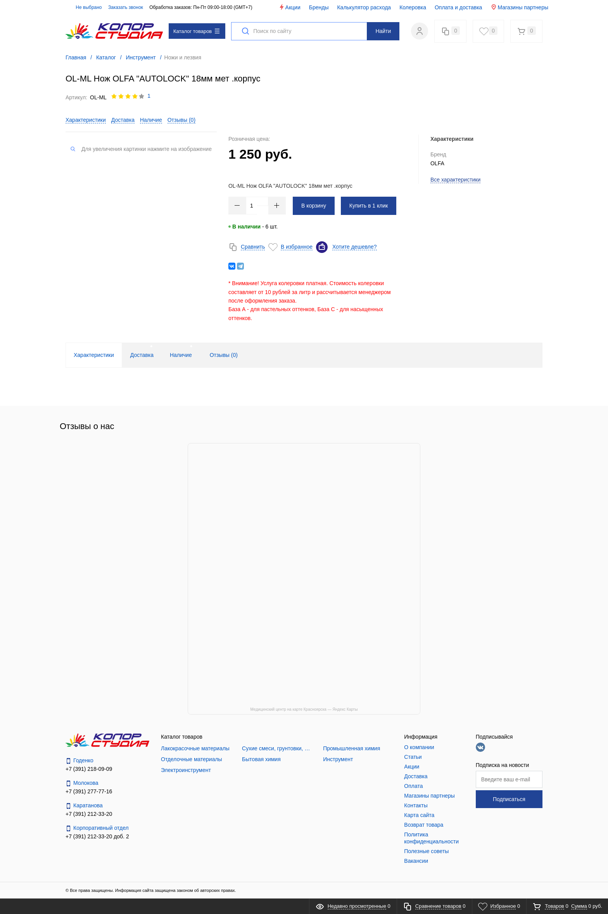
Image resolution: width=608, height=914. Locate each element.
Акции (289, 7)
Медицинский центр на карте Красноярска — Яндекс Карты (304, 709)
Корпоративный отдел (97, 828)
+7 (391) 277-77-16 (89, 791)
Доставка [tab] (142, 355)
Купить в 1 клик (368, 206)
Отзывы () (181, 120)
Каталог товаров (196, 31)
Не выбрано (84, 7)
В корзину (313, 206)
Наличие (151, 120)
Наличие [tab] (181, 355)
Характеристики (86, 120)
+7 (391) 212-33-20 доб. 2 (97, 836)
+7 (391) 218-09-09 (89, 769)
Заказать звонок (125, 7)
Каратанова (84, 805)
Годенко (79, 760)
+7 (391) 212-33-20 (89, 814)
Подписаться (509, 799)
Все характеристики (455, 180)
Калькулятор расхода (364, 7)
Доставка (123, 120)
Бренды (319, 7)
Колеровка (412, 7)
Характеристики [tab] (94, 355)
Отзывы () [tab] (224, 355)
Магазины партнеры (519, 7)
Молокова (82, 783)
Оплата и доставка (458, 7)
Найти (383, 31)
